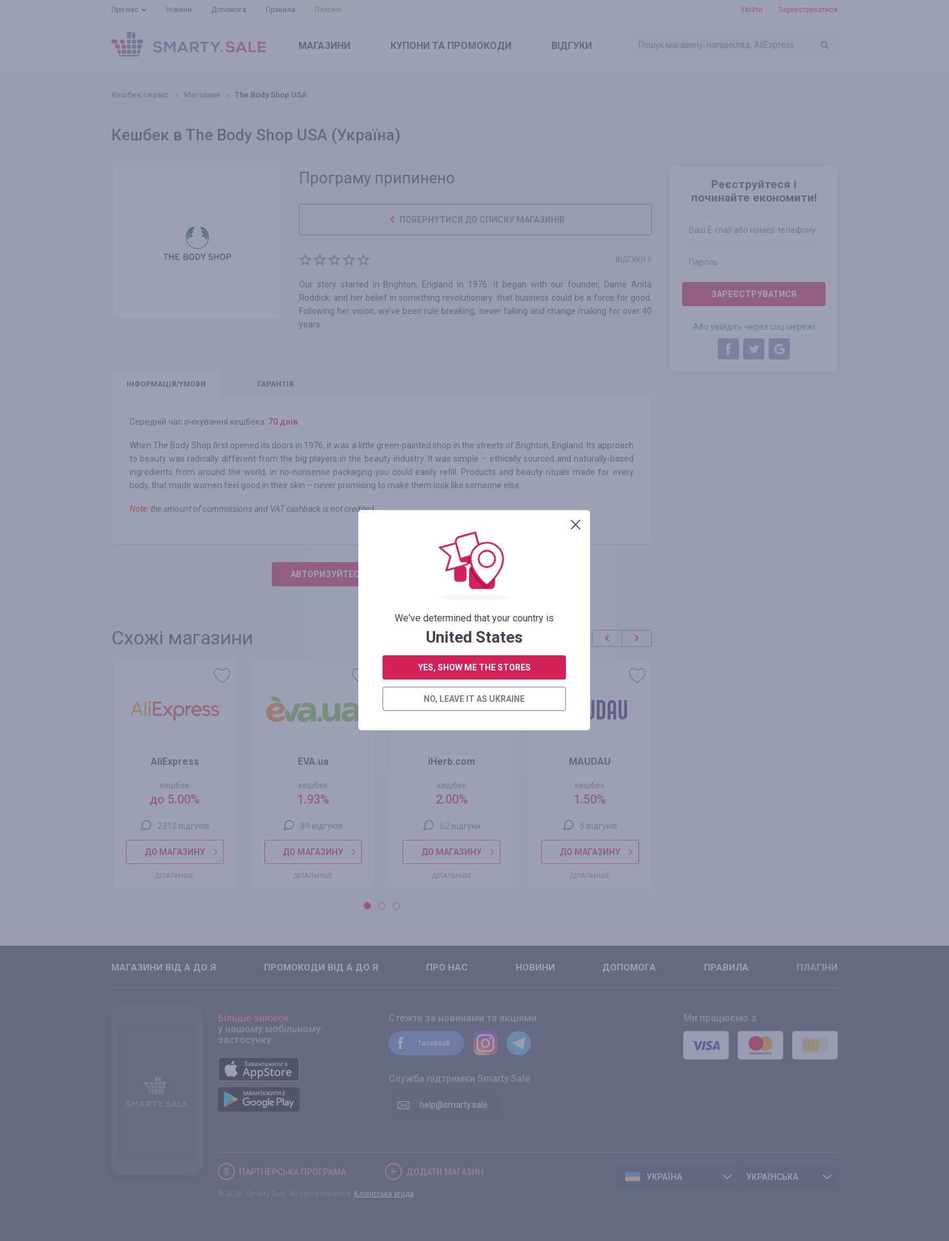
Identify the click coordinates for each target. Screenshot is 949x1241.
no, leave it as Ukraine (474, 342)
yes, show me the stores (474, 310)
